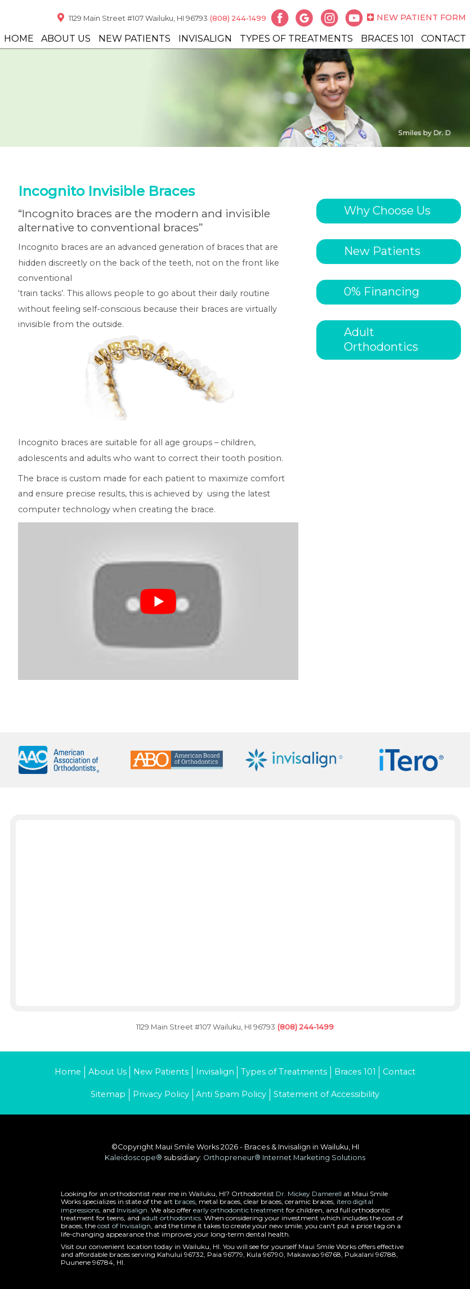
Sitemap (108, 1094)
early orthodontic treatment (238, 1210)
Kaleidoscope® (133, 1157)
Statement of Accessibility (326, 1094)
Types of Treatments (296, 38)
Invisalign (205, 38)
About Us (66, 38)
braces (184, 1201)
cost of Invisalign (124, 1225)
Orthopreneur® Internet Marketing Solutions (284, 1157)
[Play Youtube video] (158, 601)
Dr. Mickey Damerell (309, 1193)
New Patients (135, 38)
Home (19, 38)
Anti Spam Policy (231, 1094)
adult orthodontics (171, 1218)
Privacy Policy (161, 1094)
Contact (443, 38)
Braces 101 (387, 38)
